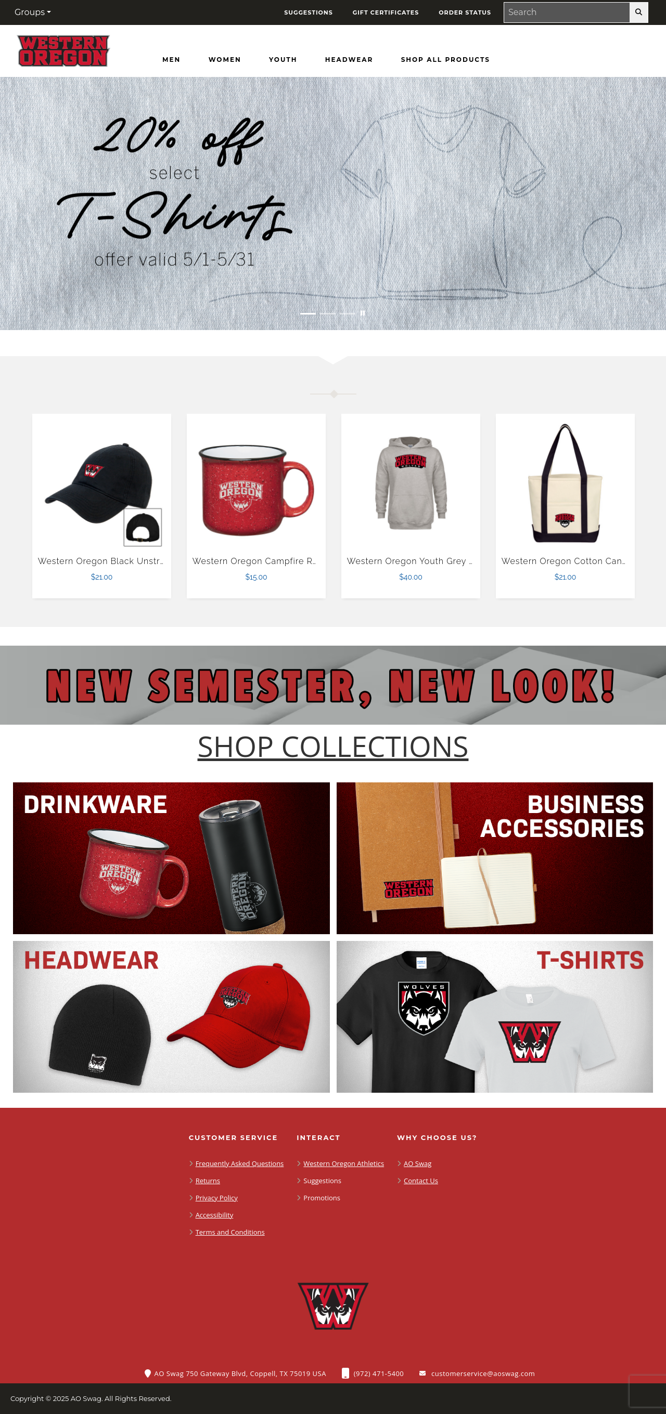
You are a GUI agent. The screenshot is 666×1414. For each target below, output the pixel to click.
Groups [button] (30, 12)
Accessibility (215, 1215)
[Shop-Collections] (333, 746)
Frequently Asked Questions (240, 1163)
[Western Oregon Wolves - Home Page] (63, 48)
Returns (208, 1180)
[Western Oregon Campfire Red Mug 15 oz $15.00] (257, 483)
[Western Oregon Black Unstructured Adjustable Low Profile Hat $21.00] (102, 483)
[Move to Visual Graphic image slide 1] (308, 314)
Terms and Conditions (230, 1232)
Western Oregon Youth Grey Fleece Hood (435, 561)
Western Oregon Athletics (343, 1163)
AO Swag (417, 1163)
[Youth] (283, 60)
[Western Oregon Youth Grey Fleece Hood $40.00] (411, 483)
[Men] (171, 60)
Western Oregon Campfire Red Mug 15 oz (281, 561)
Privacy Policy (217, 1197)
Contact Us (421, 1180)
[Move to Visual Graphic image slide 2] (328, 314)
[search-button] (639, 12)
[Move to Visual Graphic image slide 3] (347, 314)
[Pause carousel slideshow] (362, 314)
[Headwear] (349, 60)
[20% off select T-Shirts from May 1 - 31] (333, 203)
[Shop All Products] (445, 60)
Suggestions (322, 1180)
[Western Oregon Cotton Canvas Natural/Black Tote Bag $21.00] (566, 483)
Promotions (321, 1197)
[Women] (225, 60)
